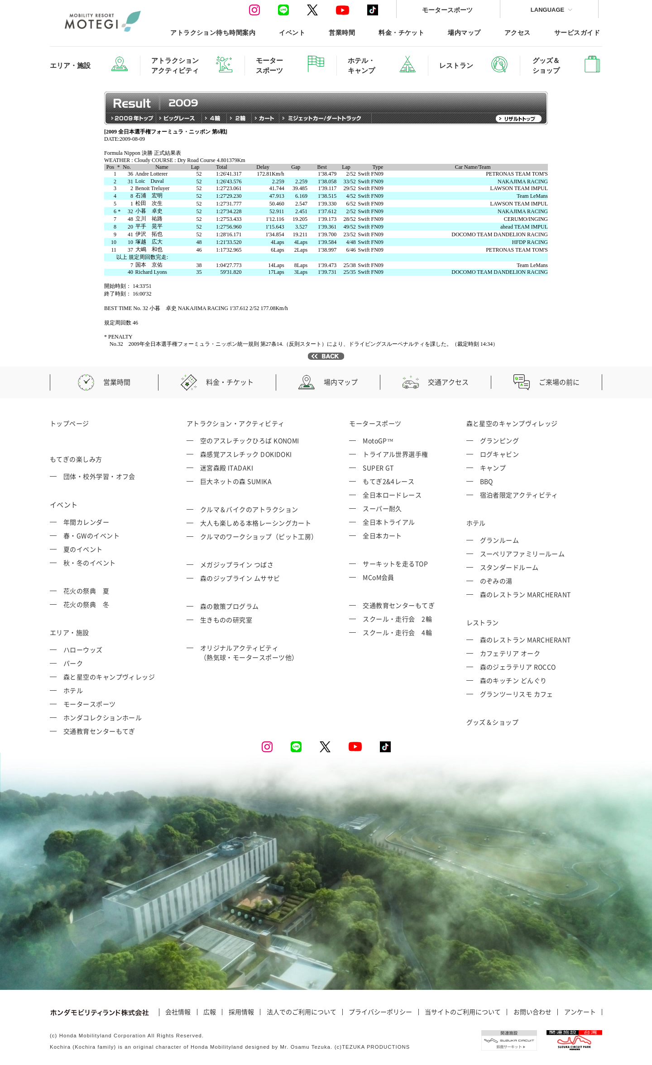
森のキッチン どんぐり (513, 680)
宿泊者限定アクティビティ (519, 494)
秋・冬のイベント (89, 562)
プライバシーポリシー (380, 1012)
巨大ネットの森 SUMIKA (236, 481)
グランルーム (499, 539)
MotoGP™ (378, 440)
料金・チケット (401, 32)
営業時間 (342, 32)
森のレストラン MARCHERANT (525, 594)
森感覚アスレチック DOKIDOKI (246, 453)
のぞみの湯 (496, 580)
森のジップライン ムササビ (240, 578)
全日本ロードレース (392, 494)
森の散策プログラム (229, 606)
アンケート (580, 1012)
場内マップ (464, 32)
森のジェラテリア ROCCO (518, 666)
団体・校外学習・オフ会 (99, 476)
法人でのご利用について (301, 1012)
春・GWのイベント (91, 535)
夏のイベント (83, 549)
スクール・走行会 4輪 (397, 632)
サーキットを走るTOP (395, 563)
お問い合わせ (532, 1012)
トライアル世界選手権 (395, 453)
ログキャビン (499, 453)
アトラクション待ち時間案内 (212, 32)
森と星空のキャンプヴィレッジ (109, 676)
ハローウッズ (83, 649)
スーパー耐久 (382, 508)
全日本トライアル (389, 521)
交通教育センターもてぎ (99, 730)
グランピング (499, 440)
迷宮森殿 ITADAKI (226, 467)
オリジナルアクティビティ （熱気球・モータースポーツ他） (249, 652)
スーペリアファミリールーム (522, 553)
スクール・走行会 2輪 (397, 618)
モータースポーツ (447, 10)
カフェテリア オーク (510, 653)
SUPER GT (378, 467)
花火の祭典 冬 (86, 604)
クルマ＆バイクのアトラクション (249, 509)
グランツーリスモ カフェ (516, 693)
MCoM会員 (378, 577)
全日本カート (382, 535)
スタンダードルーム (509, 567)
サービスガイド (577, 32)
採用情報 (241, 1012)
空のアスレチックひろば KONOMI (249, 440)
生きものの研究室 (226, 619)
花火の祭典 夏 (86, 590)
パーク (73, 663)
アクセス (517, 32)
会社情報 (178, 1012)
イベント (292, 32)
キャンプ (493, 467)
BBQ (486, 481)
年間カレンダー (86, 521)
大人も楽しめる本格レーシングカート (256, 522)
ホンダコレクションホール (102, 717)
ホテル (73, 690)
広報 (209, 1012)
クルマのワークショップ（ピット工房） (259, 536)
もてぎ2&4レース (388, 481)
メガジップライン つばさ (236, 564)
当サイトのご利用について (463, 1012)
